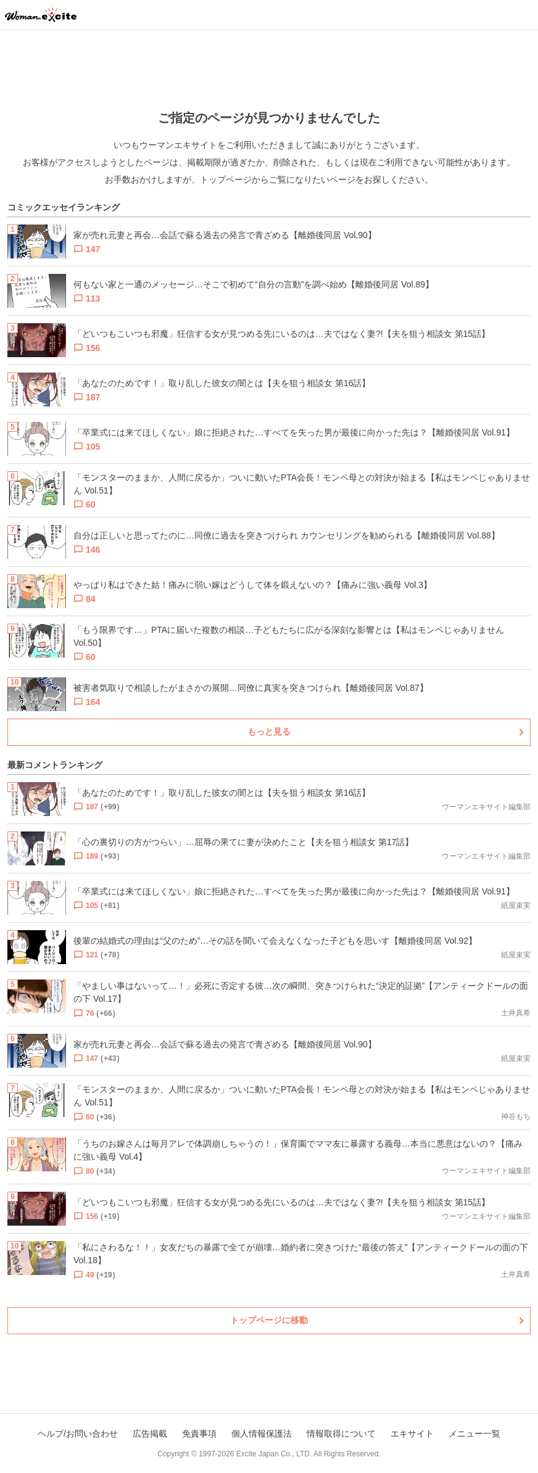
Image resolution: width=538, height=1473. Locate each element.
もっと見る (269, 731)
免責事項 (199, 1433)
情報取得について (341, 1433)
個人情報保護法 (261, 1433)
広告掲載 (150, 1433)
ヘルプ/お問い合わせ (78, 1433)
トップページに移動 (269, 1320)
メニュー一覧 (474, 1433)
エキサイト (412, 1433)
